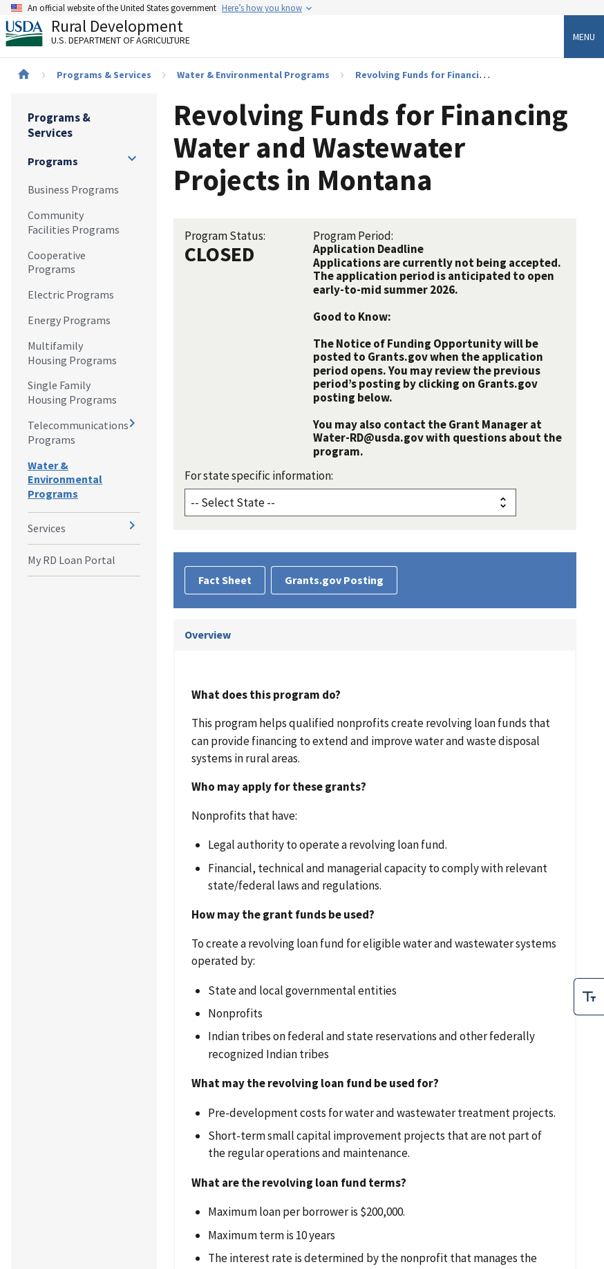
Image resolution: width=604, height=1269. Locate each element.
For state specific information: (259, 475)
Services (47, 528)
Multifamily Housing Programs (72, 353)
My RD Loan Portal (71, 560)
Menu (584, 36)
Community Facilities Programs (74, 222)
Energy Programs (69, 320)
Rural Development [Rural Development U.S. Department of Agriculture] (109, 35)
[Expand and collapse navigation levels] (132, 158)
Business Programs (73, 189)
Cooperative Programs (57, 262)
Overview (208, 634)
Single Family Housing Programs (72, 392)
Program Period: (353, 235)
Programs (53, 161)
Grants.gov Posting (334, 580)
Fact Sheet (225, 580)
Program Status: (225, 235)
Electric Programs (71, 294)
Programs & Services (104, 74)
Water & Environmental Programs (253, 74)
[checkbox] (589, 996)
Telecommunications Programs (78, 432)
